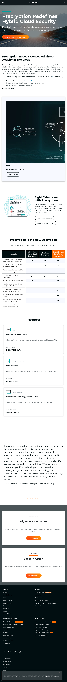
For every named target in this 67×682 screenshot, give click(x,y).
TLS (53, 77)
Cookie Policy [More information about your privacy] (46, 676)
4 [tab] (36, 499)
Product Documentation (41, 600)
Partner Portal (38, 597)
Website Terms (7, 658)
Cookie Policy (6, 664)
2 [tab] (31, 499)
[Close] (60, 673)
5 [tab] (39, 499)
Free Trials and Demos (41, 627)
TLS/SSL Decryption (8, 640)
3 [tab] (33, 499)
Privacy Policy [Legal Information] (55, 676)
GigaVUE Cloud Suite (8, 627)
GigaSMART (6, 632)
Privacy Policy (7, 661)
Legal (4, 670)
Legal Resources (7, 606)
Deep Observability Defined (42, 624)
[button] (64, 2)
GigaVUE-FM (6, 630)
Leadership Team (7, 603)
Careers (5, 597)
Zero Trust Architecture (32, 81)
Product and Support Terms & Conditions (46, 603)
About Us (5, 592)
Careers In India (7, 600)
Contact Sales (38, 595)
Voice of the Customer (9, 614)
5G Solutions (6, 643)
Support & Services (40, 606)
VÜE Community (39, 592)
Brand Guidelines (7, 595)
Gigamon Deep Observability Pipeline (13, 624)
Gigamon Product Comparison (43, 630)
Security (5, 667)
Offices (5, 611)
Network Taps (7, 638)
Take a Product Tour (8, 622)
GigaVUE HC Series (8, 635)
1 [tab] (28, 499)
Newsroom (6, 608)
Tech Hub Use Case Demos (42, 632)
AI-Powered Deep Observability (43, 622)
